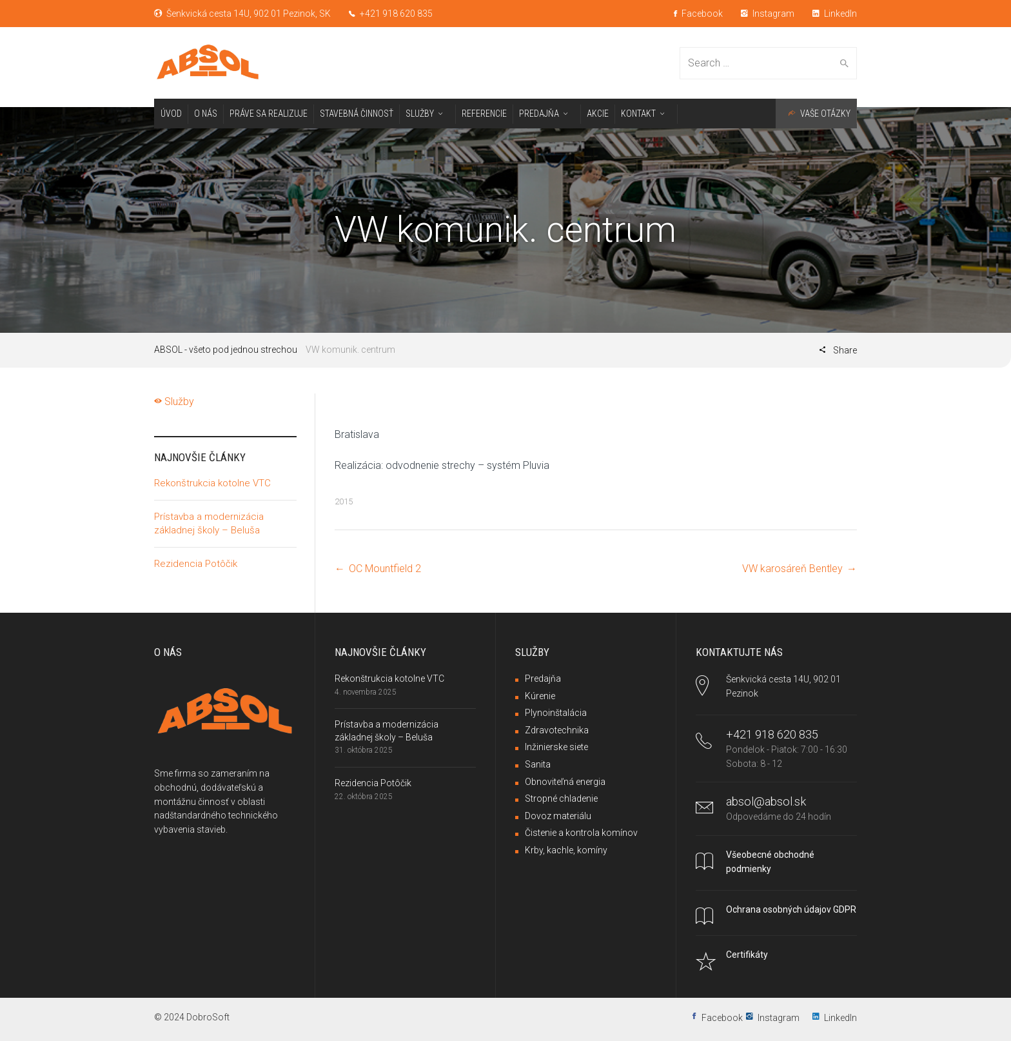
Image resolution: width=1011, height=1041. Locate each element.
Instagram (767, 13)
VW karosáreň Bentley (792, 568)
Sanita (538, 764)
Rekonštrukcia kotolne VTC (212, 483)
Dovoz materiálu (558, 816)
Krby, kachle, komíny (566, 850)
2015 (344, 501)
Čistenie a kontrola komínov (581, 833)
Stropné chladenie (561, 798)
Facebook (698, 13)
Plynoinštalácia (556, 713)
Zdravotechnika (557, 730)
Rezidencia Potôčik (195, 564)
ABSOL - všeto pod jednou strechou (225, 349)
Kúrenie (540, 696)
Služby (174, 401)
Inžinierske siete (556, 747)
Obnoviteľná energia (565, 782)
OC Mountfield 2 (387, 568)
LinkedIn (834, 13)
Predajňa (543, 678)
